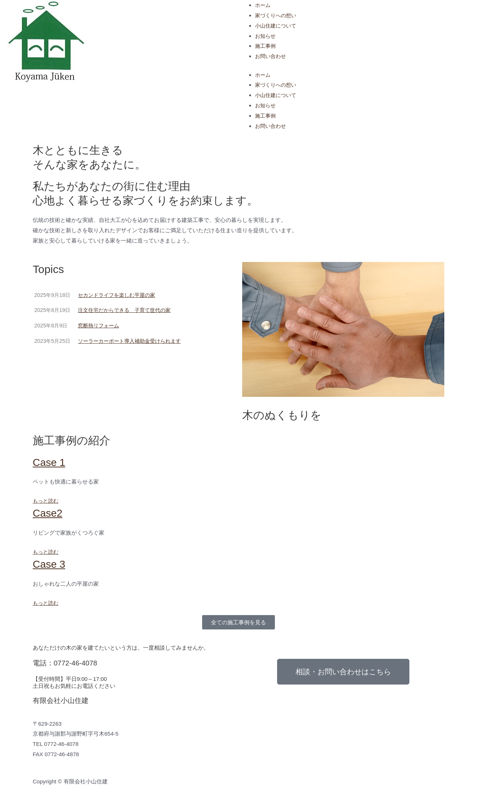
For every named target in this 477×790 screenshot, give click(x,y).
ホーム (263, 5)
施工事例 (266, 46)
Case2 (49, 513)
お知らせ (266, 36)
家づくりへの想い (277, 15)
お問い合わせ (271, 56)
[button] (238, 622)
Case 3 (50, 564)
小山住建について (277, 25)
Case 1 (50, 462)
